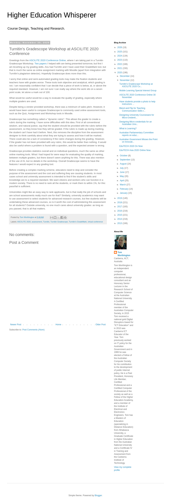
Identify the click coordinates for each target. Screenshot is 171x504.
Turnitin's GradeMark (78, 222)
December (125, 76)
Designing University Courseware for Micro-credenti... (136, 116)
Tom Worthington (124, 254)
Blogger (98, 495)
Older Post (100, 324)
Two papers (41, 63)
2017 (120, 206)
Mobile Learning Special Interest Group (137, 90)
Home (58, 324)
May (122, 176)
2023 (120, 60)
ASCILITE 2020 (24, 222)
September (125, 159)
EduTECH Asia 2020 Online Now (135, 150)
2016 (120, 211)
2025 (120, 51)
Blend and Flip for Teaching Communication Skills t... (132, 109)
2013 (120, 223)
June (122, 172)
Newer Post (15, 324)
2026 (120, 47)
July (122, 168)
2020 (120, 72)
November (125, 80)
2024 (120, 56)
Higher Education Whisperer (51, 15)
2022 (120, 64)
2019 (120, 198)
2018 (120, 202)
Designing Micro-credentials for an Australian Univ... (135, 122)
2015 (120, 215)
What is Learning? (128, 128)
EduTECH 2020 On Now (131, 146)
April (122, 180)
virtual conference (95, 222)
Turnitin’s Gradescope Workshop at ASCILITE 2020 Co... (136, 85)
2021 (120, 68)
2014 (120, 219)
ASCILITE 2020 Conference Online (47, 60)
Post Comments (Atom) (33, 329)
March (123, 184)
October (124, 155)
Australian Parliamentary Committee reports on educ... (136, 133)
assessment (37, 222)
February (124, 189)
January (124, 193)
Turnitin (46, 222)
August (123, 164)
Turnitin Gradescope (59, 222)
